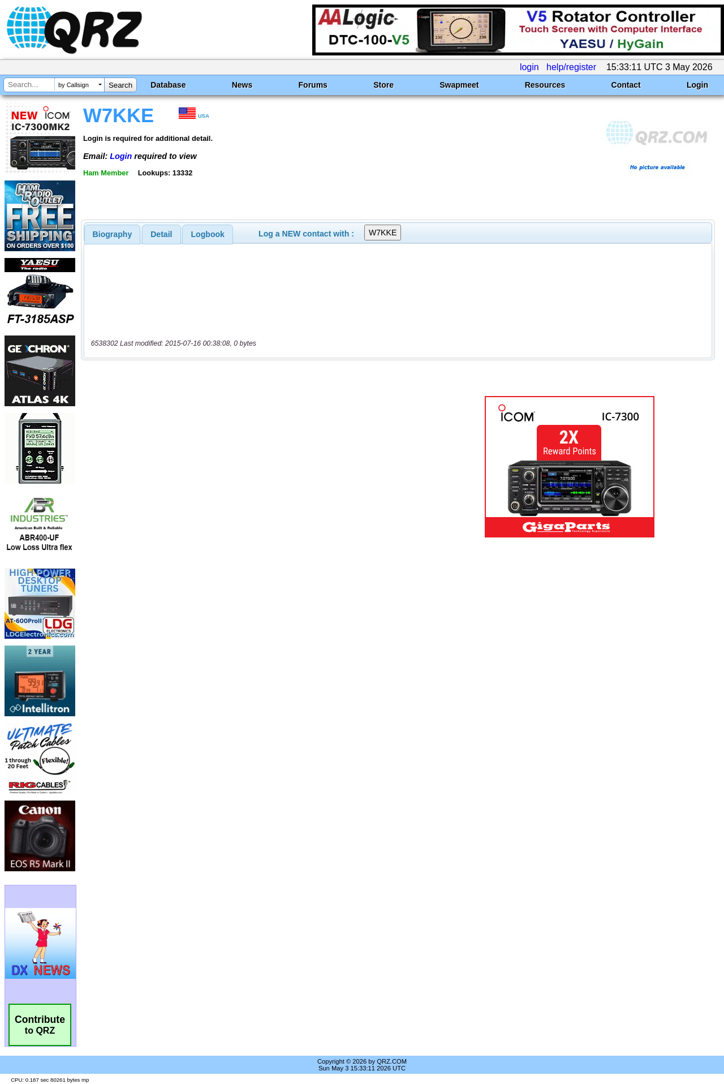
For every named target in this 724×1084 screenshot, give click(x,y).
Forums (313, 84)
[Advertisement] (262, 467)
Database (168, 84)
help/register (571, 67)
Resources (545, 84)
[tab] (112, 234)
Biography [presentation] (112, 234)
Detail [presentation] (161, 234)
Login (697, 84)
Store (383, 84)
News (242, 84)
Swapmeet (459, 84)
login (529, 67)
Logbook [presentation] (208, 234)
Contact (626, 84)
